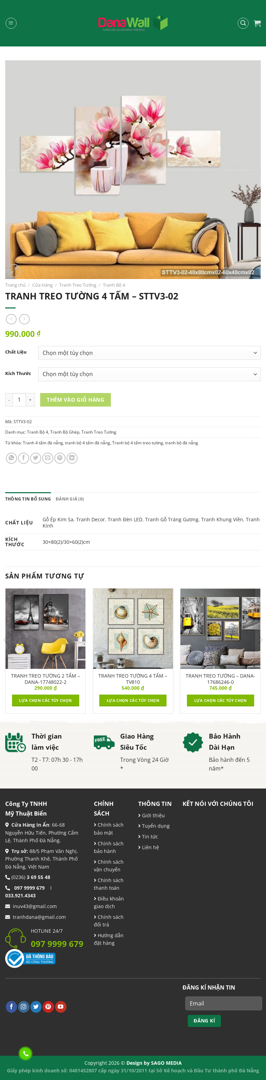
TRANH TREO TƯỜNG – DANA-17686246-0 (220, 679)
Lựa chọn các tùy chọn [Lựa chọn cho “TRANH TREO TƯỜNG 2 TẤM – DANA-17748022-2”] (45, 700)
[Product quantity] (19, 400)
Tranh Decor (90, 519)
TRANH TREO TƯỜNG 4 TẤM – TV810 (132, 679)
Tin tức (149, 836)
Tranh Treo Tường (77, 285)
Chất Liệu (16, 352)
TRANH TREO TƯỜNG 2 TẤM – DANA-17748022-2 (45, 679)
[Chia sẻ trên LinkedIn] (72, 458)
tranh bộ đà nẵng (181, 443)
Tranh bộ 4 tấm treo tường (137, 443)
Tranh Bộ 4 (114, 285)
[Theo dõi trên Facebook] (11, 1006)
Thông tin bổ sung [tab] (28, 499)
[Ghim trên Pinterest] (59, 458)
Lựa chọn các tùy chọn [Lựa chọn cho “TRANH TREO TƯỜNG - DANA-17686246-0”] (220, 700)
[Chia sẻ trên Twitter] (35, 458)
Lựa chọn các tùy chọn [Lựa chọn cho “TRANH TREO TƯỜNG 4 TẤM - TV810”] (133, 700)
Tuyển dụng (155, 825)
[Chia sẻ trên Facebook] (23, 458)
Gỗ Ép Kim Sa (58, 519)
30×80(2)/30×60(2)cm (66, 542)
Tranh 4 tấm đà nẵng (43, 443)
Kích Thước (18, 373)
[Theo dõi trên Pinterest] (48, 1006)
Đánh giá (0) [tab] (70, 499)
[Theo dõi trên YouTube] (60, 1006)
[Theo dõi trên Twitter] (36, 1006)
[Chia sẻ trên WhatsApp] (11, 458)
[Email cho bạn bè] (47, 458)
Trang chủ (15, 285)
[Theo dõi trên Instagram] (23, 1006)
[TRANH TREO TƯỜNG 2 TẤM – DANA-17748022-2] (46, 629)
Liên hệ (150, 847)
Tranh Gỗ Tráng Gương (171, 519)
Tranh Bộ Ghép (64, 432)
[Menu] (11, 23)
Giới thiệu (153, 815)
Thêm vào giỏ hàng (75, 399)
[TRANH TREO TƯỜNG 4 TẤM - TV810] (133, 629)
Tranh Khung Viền (222, 519)
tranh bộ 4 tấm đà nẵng (87, 443)
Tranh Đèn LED (125, 519)
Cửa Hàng (42, 285)
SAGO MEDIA (166, 1063)
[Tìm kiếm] (243, 23)
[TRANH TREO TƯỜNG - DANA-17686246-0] (220, 629)
